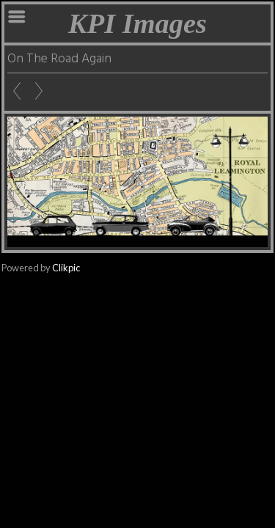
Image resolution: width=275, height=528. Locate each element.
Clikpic (66, 268)
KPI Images (137, 23)
